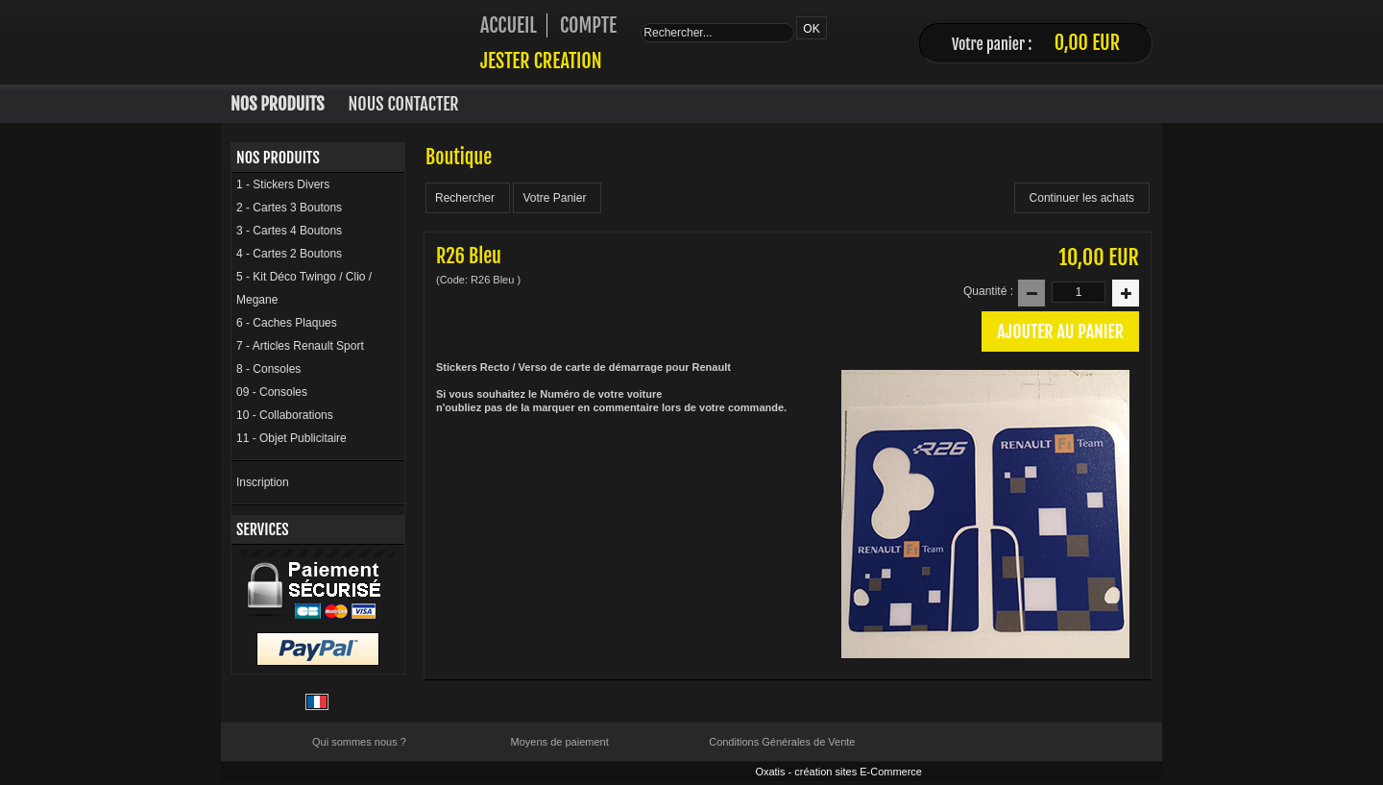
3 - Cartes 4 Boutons (289, 230)
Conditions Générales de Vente (782, 742)
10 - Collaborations (284, 415)
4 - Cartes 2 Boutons (289, 253)
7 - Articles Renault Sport (300, 346)
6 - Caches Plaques (286, 323)
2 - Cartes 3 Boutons (289, 207)
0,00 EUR (1087, 43)
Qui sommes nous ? (359, 742)
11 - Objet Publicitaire (291, 438)
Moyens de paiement (560, 742)
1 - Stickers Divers (282, 184)
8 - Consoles (268, 369)
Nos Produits (277, 103)
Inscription (262, 482)
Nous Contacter (404, 103)
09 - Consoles (271, 392)
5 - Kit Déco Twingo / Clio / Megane (304, 288)
